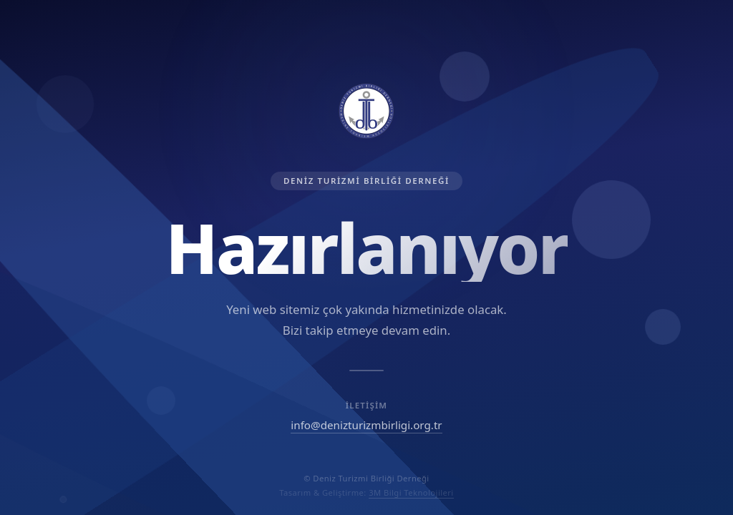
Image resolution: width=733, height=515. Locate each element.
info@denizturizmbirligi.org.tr (366, 425)
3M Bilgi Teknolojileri (411, 492)
